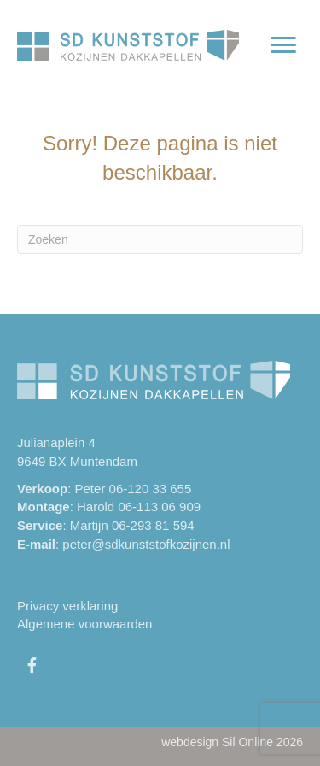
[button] (31, 665)
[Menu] (283, 45)
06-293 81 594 (153, 525)
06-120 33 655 (150, 488)
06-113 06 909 (159, 506)
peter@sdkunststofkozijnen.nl (146, 544)
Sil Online (247, 742)
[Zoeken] (160, 239)
